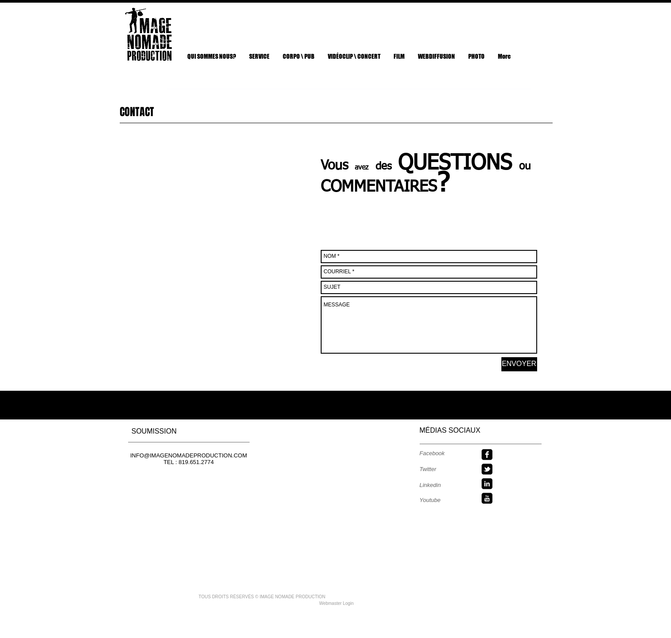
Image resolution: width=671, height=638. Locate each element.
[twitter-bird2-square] (487, 469)
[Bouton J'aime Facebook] (511, 17)
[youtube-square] (487, 498)
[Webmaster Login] (336, 603)
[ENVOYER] (519, 364)
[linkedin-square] (487, 483)
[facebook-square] (487, 454)
